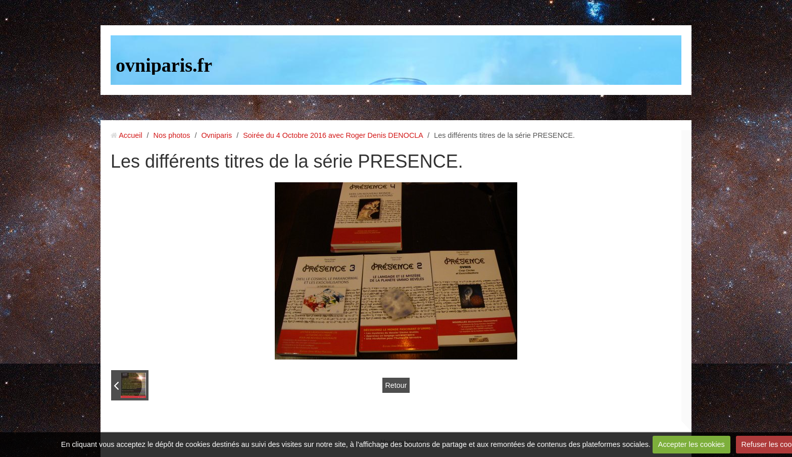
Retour (396, 385)
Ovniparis (216, 135)
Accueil (130, 135)
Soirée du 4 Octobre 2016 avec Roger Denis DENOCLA (333, 135)
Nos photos (172, 135)
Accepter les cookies (691, 444)
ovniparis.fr (164, 65)
